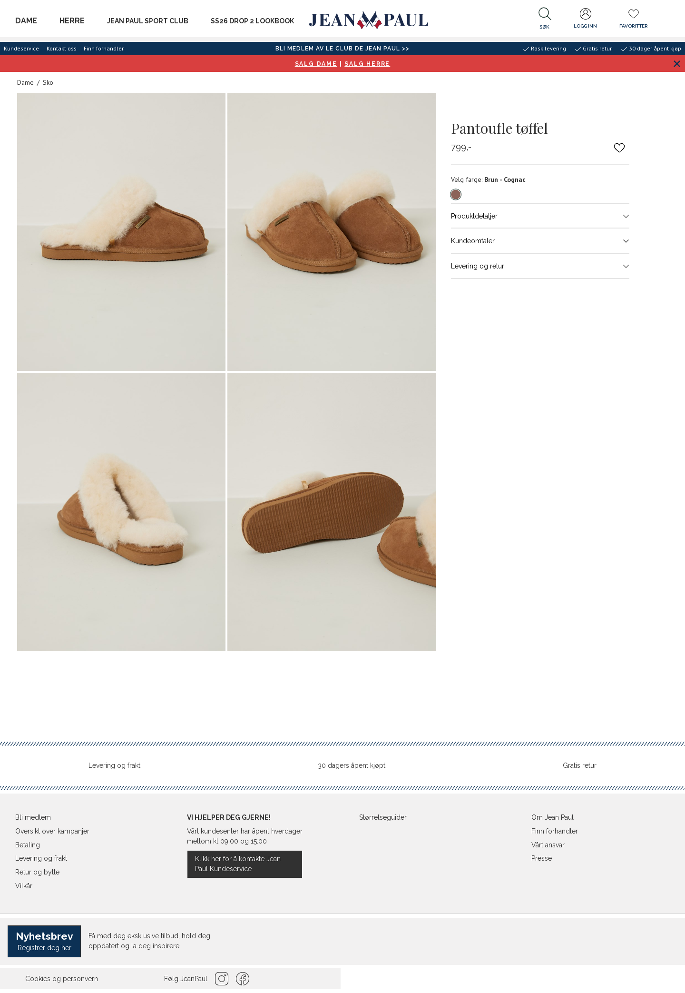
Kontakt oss (62, 48)
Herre (72, 20)
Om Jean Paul (552, 817)
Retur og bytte (37, 872)
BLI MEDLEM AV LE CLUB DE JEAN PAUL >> (342, 48)
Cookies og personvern (61, 979)
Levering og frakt (114, 765)
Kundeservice (21, 48)
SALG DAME (316, 63)
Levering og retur (540, 265)
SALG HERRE (367, 63)
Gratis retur (580, 765)
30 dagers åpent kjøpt (351, 765)
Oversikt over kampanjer (52, 831)
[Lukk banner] (676, 63)
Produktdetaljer (540, 215)
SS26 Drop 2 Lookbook (252, 21)
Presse (541, 858)
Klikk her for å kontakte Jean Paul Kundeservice (238, 864)
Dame (26, 20)
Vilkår (23, 886)
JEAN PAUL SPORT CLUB (147, 21)
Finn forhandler (104, 48)
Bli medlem (33, 817)
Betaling (27, 845)
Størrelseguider (383, 817)
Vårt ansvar (548, 845)
